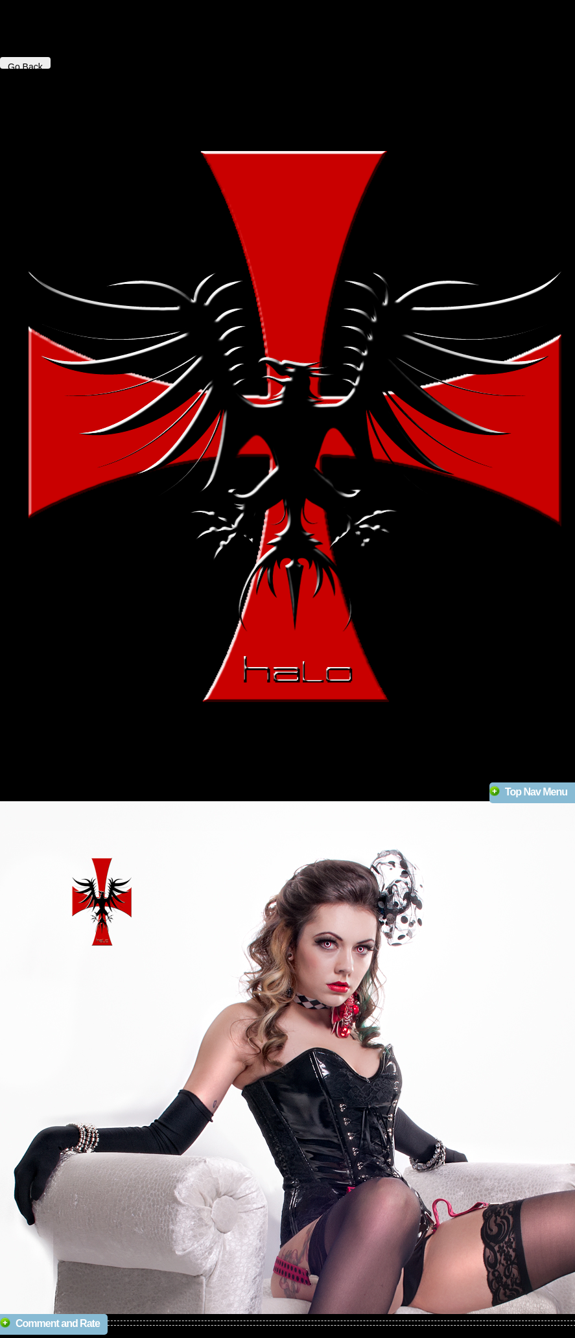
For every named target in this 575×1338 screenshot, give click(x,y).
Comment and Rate (58, 1323)
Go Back (25, 65)
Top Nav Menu (536, 791)
